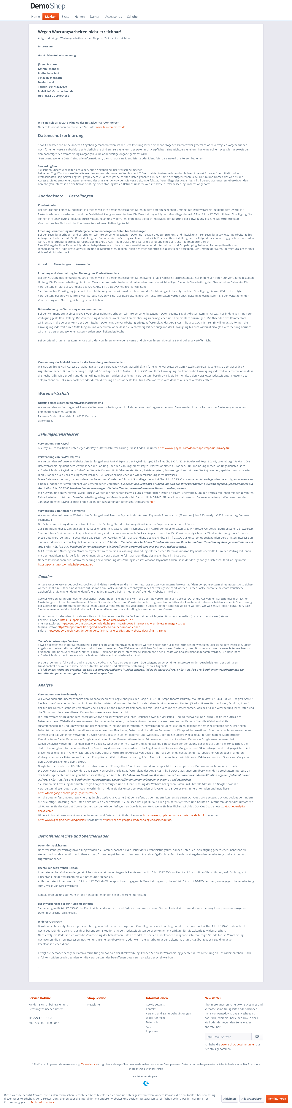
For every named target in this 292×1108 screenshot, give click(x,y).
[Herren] (79, 16)
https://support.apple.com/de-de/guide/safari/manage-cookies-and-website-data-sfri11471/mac (106, 630)
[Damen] (95, 16)
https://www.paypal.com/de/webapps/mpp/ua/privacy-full (194, 448)
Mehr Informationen (43, 1102)
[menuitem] (35, 16)
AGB (148, 1026)
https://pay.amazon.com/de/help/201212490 (65, 564)
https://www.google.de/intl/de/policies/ (62, 820)
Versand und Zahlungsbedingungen (168, 1013)
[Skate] (65, 16)
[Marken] (50, 16)
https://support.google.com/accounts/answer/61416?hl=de (96, 620)
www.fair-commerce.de (110, 127)
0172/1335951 (41, 1018)
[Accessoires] (114, 16)
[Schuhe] (132, 16)
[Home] (35, 16)
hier (152, 502)
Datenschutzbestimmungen (238, 1044)
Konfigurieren (277, 1098)
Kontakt (150, 1009)
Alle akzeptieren (252, 1098)
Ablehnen (229, 1098)
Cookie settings (155, 1004)
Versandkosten (89, 1064)
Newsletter (94, 1004)
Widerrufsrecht (155, 1018)
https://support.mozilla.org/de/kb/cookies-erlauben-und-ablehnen (99, 627)
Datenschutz (154, 1022)
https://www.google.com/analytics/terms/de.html (173, 815)
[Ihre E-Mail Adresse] (228, 1036)
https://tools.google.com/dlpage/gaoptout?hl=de (68, 793)
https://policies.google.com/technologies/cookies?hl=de (137, 820)
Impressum (153, 1031)
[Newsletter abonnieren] (257, 1036)
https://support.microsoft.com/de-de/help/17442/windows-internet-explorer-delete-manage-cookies (123, 623)
